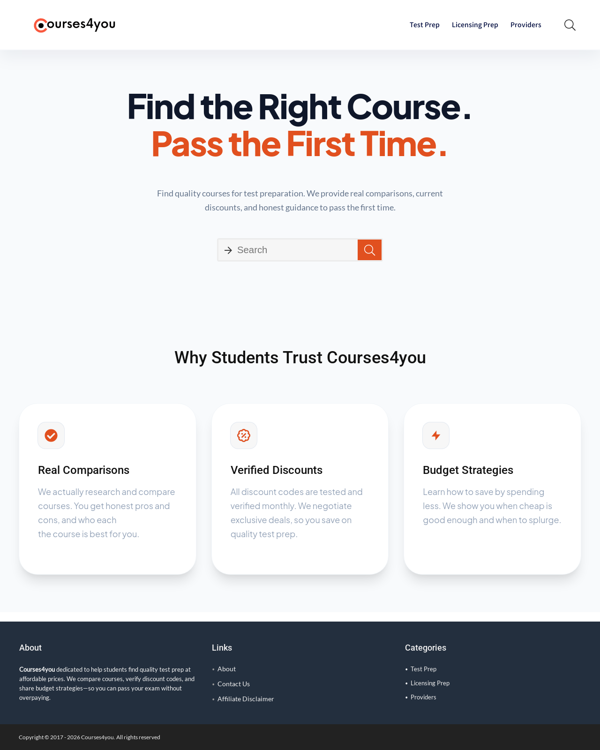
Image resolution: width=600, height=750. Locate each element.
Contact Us (234, 684)
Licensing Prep (475, 24)
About (227, 669)
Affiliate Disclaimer (246, 699)
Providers (525, 24)
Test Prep (425, 24)
